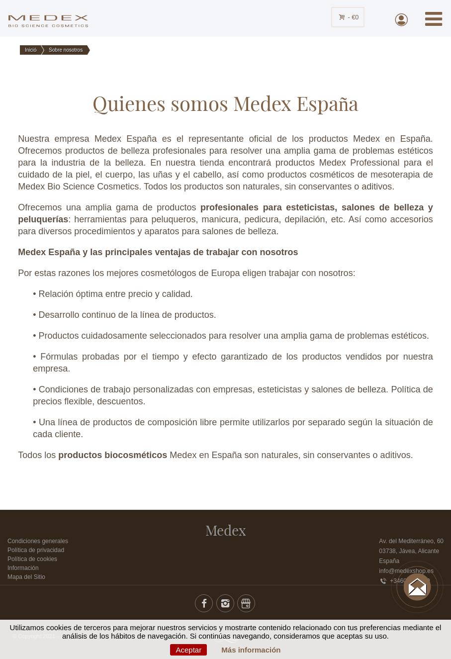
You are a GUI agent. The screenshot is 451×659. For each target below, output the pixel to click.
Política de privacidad (35, 550)
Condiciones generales (37, 541)
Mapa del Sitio (26, 576)
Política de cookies (32, 559)
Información (23, 568)
